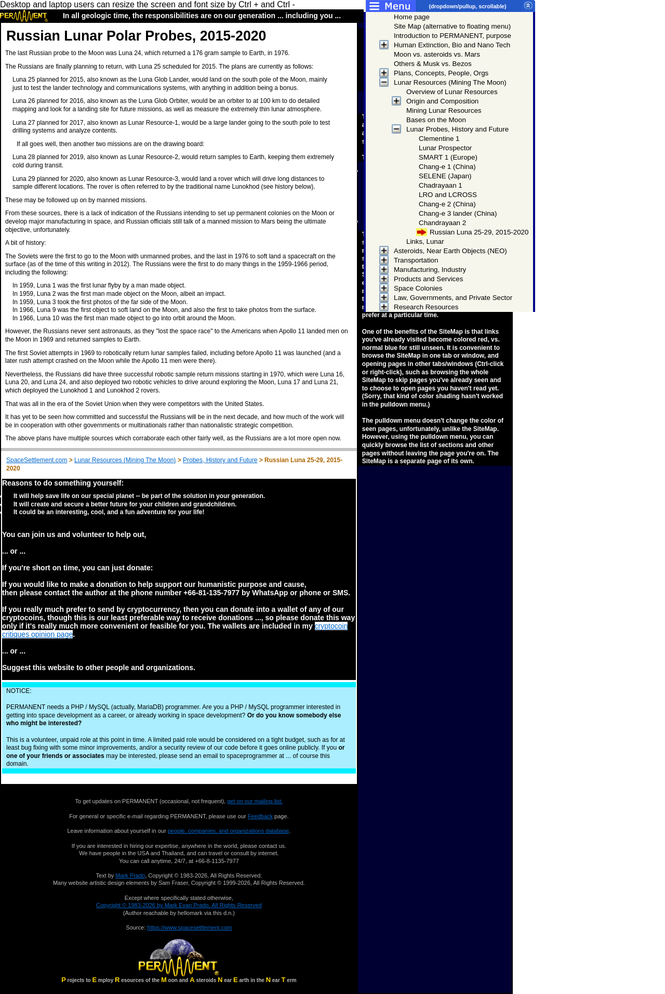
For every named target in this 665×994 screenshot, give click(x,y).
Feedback (260, 816)
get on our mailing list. (255, 801)
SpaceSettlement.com (36, 460)
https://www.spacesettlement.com (189, 927)
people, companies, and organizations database (228, 831)
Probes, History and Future (220, 460)
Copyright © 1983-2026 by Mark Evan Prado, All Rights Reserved (179, 905)
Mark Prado (130, 875)
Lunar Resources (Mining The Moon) (125, 460)
